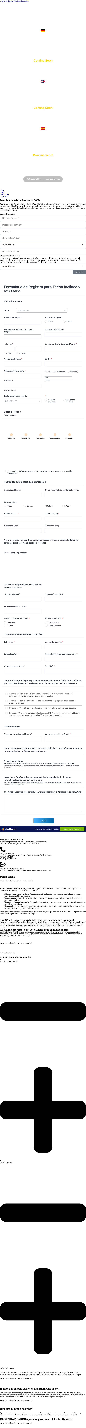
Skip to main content (21, 1)
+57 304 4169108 (6, 857)
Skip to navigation (7, 1)
